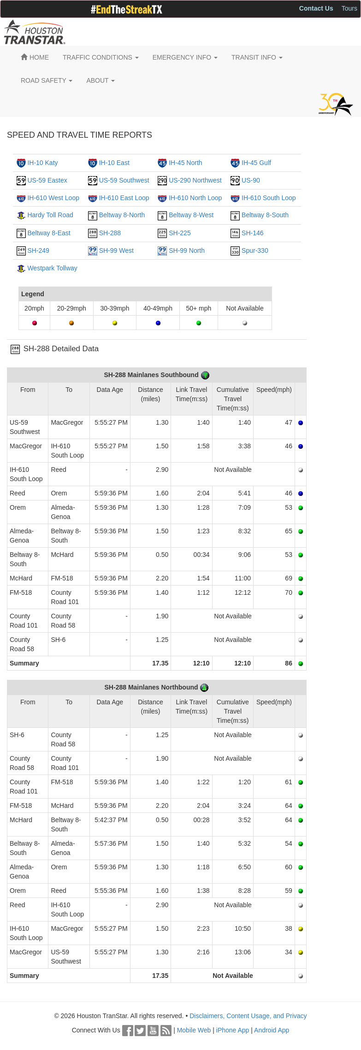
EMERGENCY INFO (185, 57)
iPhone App (232, 1030)
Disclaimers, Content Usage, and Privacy (248, 1015)
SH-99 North (187, 250)
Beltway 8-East (48, 233)
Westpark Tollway (52, 268)
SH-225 (179, 233)
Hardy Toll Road (50, 215)
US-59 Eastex (47, 180)
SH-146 (252, 233)
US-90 (251, 180)
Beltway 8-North (122, 215)
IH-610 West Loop (53, 197)
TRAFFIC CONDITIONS (101, 57)
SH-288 (110, 233)
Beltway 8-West (191, 215)
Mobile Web (194, 1030)
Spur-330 (255, 250)
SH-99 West (116, 250)
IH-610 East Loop (124, 197)
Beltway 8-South (265, 215)
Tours (349, 8)
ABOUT (100, 80)
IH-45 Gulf (256, 162)
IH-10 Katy (42, 162)
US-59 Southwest (124, 180)
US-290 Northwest (195, 180)
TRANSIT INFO (257, 57)
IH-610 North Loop (195, 197)
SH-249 (38, 250)
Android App (271, 1030)
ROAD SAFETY (46, 80)
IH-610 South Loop (269, 197)
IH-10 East (114, 162)
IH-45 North (185, 162)
